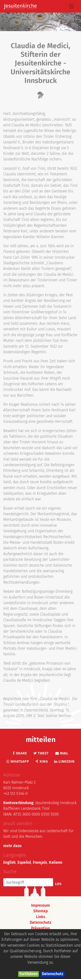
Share (20, 753)
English (9, 862)
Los (58, 884)
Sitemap (40, 911)
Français (40, 862)
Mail (61, 753)
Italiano (55, 862)
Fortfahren (28, 974)
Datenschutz (52, 974)
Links (40, 917)
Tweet (41, 753)
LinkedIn (64, 761)
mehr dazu (12, 846)
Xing (42, 761)
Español (24, 862)
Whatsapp (17, 761)
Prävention (40, 928)
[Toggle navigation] (71, 6)
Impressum (40, 905)
